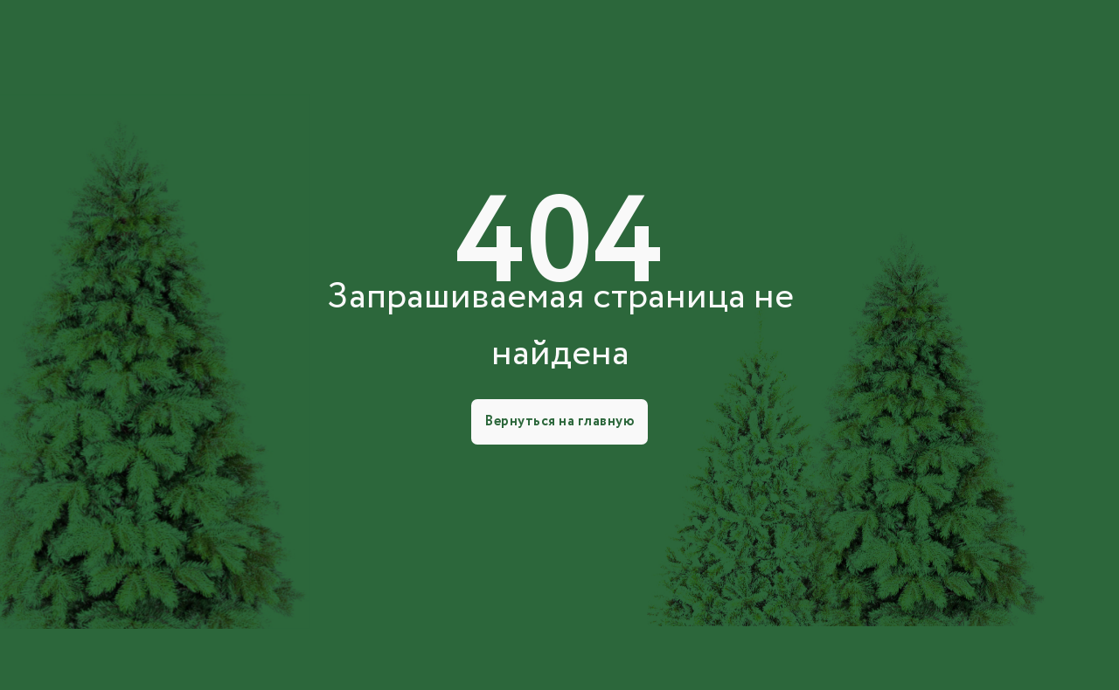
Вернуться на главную (559, 421)
